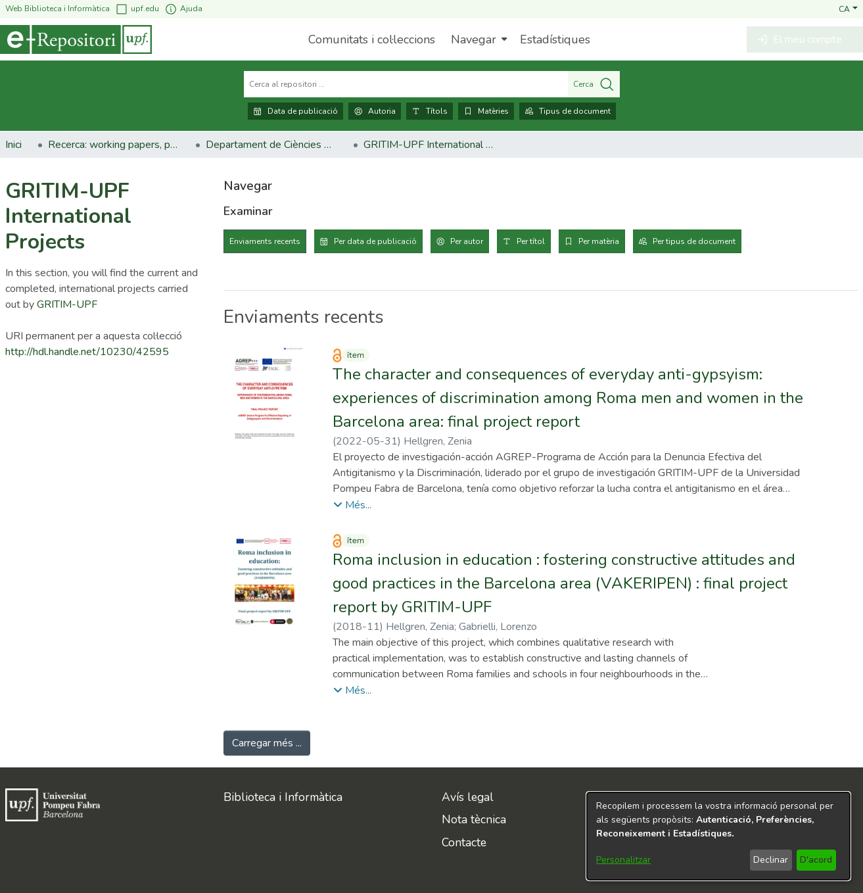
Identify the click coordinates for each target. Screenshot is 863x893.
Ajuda (183, 9)
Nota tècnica (474, 819)
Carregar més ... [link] (267, 743)
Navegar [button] (473, 39)
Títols (429, 111)
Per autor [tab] (466, 241)
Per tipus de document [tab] (694, 241)
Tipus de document (568, 111)
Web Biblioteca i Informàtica (57, 8)
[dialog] (718, 836)
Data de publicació (295, 111)
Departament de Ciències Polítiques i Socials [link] (271, 144)
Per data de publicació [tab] (375, 241)
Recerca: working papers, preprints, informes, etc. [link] (113, 144)
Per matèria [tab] (598, 241)
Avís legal (468, 797)
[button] (848, 8)
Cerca (594, 84)
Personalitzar (623, 860)
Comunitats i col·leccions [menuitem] (371, 39)
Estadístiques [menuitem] (555, 39)
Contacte (464, 842)
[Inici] (76, 39)
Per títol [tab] (531, 241)
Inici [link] (13, 144)
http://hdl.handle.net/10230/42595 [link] (87, 352)
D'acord (816, 860)
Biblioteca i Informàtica (282, 797)
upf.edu (137, 9)
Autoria (375, 111)
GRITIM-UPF (67, 304)
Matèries (486, 111)
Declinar (770, 860)
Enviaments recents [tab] (264, 241)
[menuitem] (477, 39)
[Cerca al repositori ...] (406, 84)
